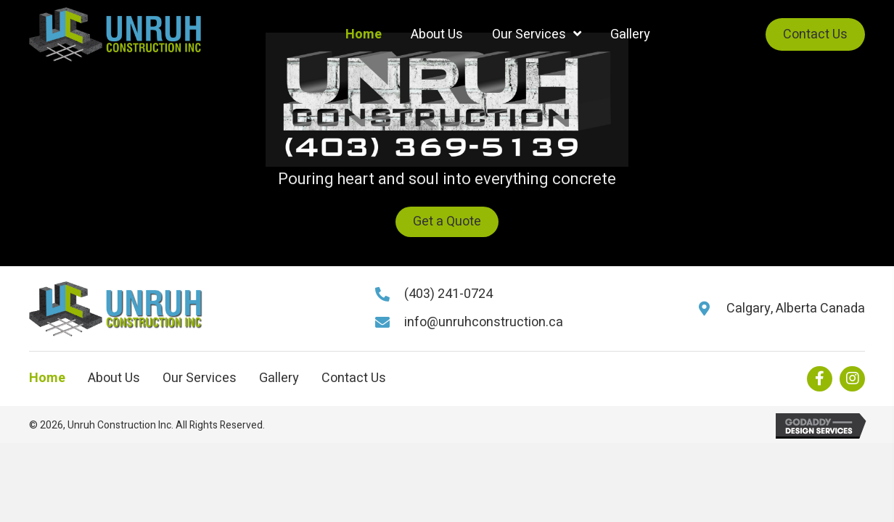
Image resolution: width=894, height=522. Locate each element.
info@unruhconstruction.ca (483, 322)
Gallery (279, 378)
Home (47, 378)
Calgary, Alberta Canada (795, 308)
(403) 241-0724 (448, 294)
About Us (114, 378)
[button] (447, 222)
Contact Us (353, 378)
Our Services (200, 378)
